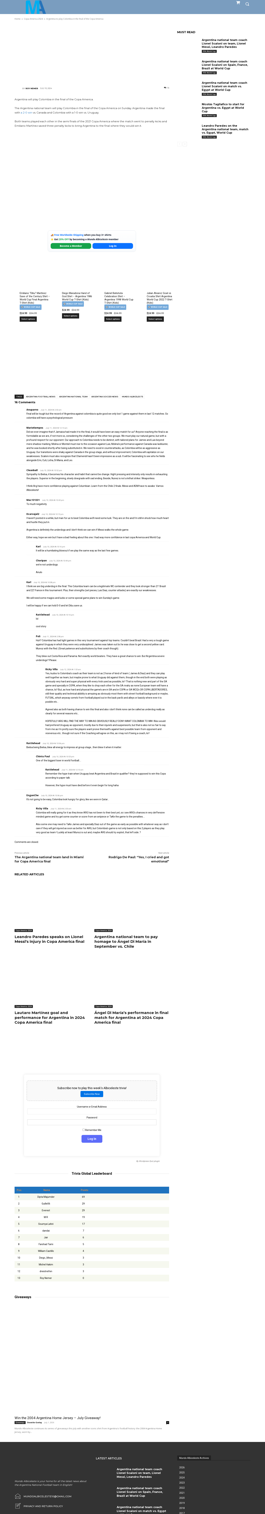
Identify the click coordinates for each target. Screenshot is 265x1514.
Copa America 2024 (24, 930)
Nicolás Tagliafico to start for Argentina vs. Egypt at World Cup (223, 108)
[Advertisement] (92, 53)
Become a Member (71, 245)
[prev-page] (179, 144)
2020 (182, 1498)
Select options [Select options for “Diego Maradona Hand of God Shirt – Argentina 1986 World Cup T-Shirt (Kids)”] (70, 316)
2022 (182, 1487)
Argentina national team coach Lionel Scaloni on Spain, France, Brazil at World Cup (225, 65)
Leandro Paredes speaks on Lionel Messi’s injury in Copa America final (49, 939)
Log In (112, 245)
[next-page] (185, 144)
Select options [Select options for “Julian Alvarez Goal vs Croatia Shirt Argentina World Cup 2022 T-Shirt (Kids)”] (155, 319)
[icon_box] (39, 1506)
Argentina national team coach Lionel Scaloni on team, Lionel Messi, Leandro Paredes (224, 43)
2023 (182, 1482)
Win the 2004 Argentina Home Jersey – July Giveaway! (57, 1418)
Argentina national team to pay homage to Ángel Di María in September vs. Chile (126, 942)
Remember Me (92, 1130)
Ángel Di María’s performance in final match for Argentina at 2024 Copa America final (131, 1017)
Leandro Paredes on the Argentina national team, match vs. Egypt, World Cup (225, 129)
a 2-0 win (26, 112)
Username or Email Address (92, 1106)
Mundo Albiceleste (132, 396)
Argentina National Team (73, 396)
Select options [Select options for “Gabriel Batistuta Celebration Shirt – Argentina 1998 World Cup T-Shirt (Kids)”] (113, 319)
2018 (182, 1508)
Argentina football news (40, 396)
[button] (247, 4)
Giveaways (20, 1422)
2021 (182, 1493)
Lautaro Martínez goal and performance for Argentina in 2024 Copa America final (50, 1017)
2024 (182, 1477)
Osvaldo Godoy (34, 1422)
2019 (182, 1503)
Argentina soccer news (104, 396)
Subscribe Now (92, 1094)
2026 (182, 1467)
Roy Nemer (32, 88)
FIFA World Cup (209, 51)
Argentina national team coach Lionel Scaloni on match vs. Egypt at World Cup (224, 86)
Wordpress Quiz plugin (149, 1161)
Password (92, 1117)
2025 (182, 1472)
